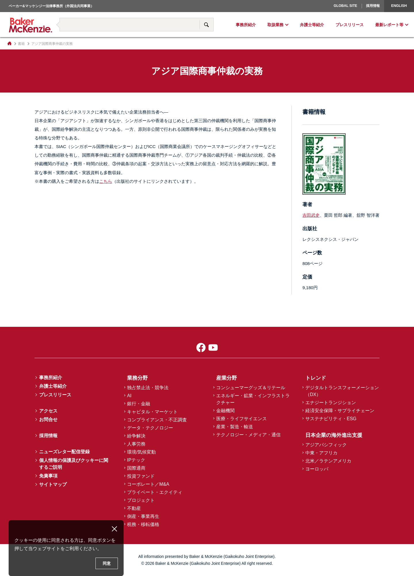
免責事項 (48, 475)
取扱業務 (275, 25)
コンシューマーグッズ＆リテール (250, 387)
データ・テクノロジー (150, 427)
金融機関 (225, 410)
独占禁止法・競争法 (147, 387)
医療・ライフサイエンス (241, 418)
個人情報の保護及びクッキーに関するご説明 (73, 464)
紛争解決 (136, 435)
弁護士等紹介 (312, 25)
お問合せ (48, 419)
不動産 (134, 508)
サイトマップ (53, 484)
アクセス (48, 410)
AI (129, 395)
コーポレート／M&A (148, 484)
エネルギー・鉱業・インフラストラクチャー (253, 399)
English (399, 6)
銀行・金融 (138, 403)
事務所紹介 (246, 25)
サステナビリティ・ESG (330, 418)
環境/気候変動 (141, 452)
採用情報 (373, 6)
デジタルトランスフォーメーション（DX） (342, 391)
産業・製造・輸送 (234, 426)
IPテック (136, 460)
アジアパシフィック (326, 444)
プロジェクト (141, 500)
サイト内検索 (206, 24)
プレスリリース (350, 25)
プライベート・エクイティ (154, 492)
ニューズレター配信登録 (64, 451)
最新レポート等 (389, 25)
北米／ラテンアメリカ (328, 460)
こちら (105, 181)
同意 (107, 563)
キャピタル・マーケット (152, 411)
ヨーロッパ (316, 468)
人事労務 (136, 443)
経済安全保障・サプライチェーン (339, 410)
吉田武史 (311, 215)
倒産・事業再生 (143, 516)
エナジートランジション (330, 402)
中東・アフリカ (321, 452)
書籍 (21, 43)
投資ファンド (141, 476)
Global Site (345, 6)
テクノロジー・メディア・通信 (248, 434)
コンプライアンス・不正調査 (157, 419)
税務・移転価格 (143, 524)
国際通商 (136, 468)
